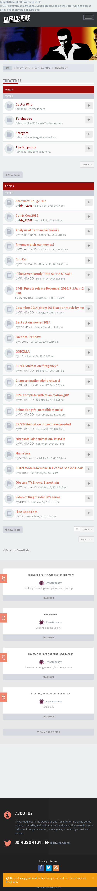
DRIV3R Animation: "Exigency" (37, 366)
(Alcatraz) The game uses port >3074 (50, 693)
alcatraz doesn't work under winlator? (50, 654)
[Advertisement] (48, 771)
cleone (23, 341)
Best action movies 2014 (33, 322)
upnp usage (50, 614)
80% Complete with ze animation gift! (42, 395)
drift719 (24, 502)
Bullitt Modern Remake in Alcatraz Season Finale (50, 468)
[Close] (93, 878)
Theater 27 (12, 81)
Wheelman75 (28, 234)
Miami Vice (23, 453)
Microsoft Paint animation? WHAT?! (40, 439)
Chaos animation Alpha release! (38, 380)
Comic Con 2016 (27, 215)
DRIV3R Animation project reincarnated (43, 424)
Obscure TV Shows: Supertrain (37, 482)
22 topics (87, 164)
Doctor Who (24, 104)
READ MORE (48, 597)
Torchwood (24, 119)
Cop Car (21, 259)
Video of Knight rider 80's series (38, 497)
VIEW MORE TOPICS (48, 732)
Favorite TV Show (28, 337)
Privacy (43, 861)
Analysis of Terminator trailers (37, 230)
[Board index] (7, 68)
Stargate (22, 133)
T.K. (21, 356)
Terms (53, 861)
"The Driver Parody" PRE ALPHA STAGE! (43, 274)
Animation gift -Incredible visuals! (39, 410)
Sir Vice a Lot (27, 458)
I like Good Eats (26, 512)
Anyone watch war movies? (35, 244)
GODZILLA (23, 351)
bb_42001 (25, 205)
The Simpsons (26, 147)
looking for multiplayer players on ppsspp (50, 575)
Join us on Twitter (42, 842)
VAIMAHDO (26, 278)
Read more (12, 882)
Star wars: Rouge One (31, 201)
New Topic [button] (12, 175)
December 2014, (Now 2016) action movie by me (50, 308)
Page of (86, 539)
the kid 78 (25, 327)
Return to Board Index (16, 550)
